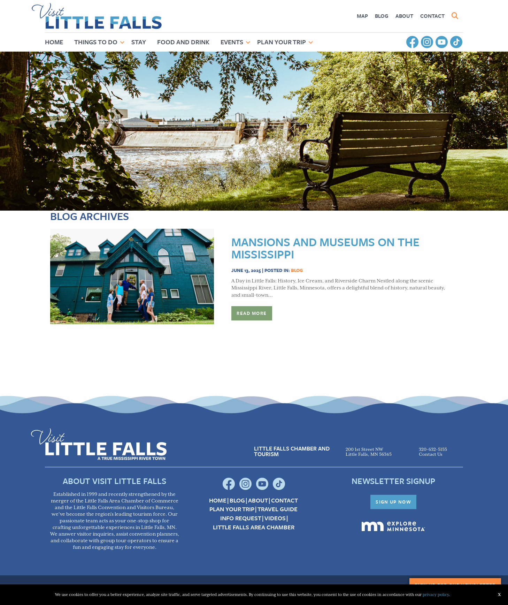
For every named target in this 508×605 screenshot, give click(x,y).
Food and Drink (183, 41)
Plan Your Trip (281, 41)
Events (232, 41)
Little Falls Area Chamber (253, 527)
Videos (275, 518)
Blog (381, 16)
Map (362, 16)
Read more (252, 313)
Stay (138, 41)
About (404, 16)
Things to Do (95, 41)
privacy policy (436, 594)
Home (54, 41)
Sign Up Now (393, 501)
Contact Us (430, 454)
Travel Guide (277, 509)
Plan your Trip (231, 509)
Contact (432, 16)
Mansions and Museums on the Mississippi (325, 248)
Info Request (240, 518)
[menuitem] (362, 16)
